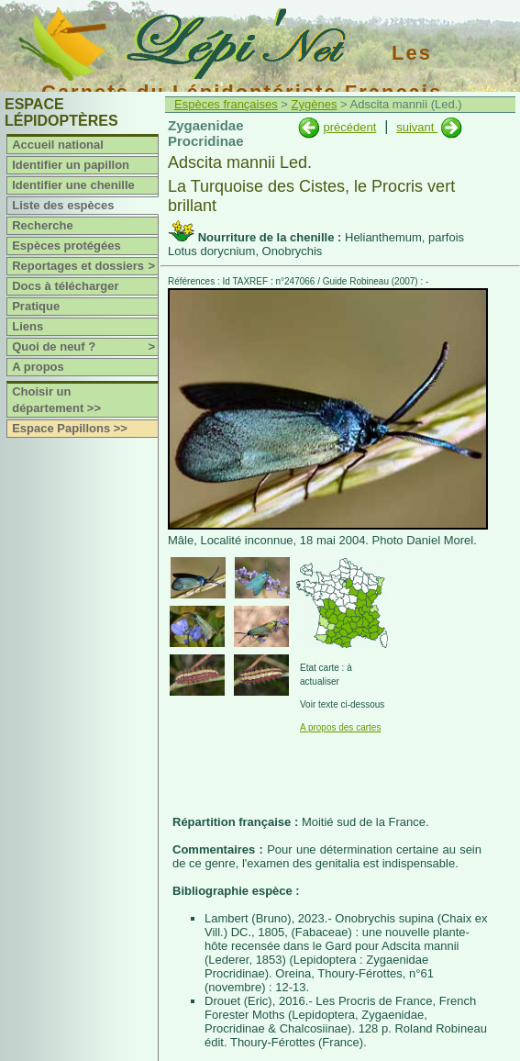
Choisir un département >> (56, 400)
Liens (27, 326)
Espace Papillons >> (69, 428)
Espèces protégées (66, 245)
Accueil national (58, 144)
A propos (38, 367)
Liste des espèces (63, 205)
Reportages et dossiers (85, 266)
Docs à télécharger (65, 286)
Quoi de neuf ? (85, 347)
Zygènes (314, 104)
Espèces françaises (226, 104)
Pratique (36, 306)
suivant (416, 127)
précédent (349, 127)
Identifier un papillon (70, 165)
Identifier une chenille (73, 185)
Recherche (42, 225)
